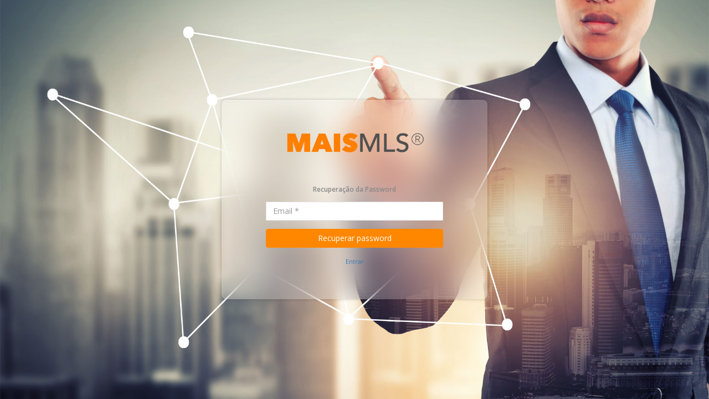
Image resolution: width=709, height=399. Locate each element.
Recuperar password (355, 238)
